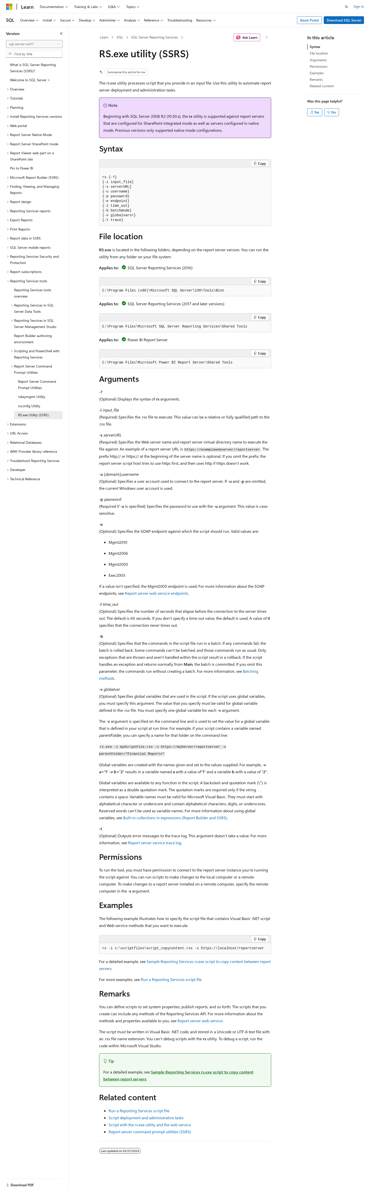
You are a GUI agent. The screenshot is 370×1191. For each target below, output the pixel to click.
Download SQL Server (344, 20)
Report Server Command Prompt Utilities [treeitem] (37, 384)
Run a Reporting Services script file (171, 979)
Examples (317, 72)
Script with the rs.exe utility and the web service (150, 1124)
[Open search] (346, 6)
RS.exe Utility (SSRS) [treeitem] (33, 414)
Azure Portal (309, 20)
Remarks (316, 79)
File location (319, 53)
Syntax (315, 46)
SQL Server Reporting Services (154, 37)
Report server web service (199, 1020)
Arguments (318, 60)
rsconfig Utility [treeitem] (29, 406)
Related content (322, 86)
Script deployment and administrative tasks (146, 1117)
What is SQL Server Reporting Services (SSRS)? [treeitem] (33, 67)
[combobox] (34, 44)
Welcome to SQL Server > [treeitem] (30, 80)
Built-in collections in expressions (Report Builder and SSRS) (175, 817)
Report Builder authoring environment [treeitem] (33, 338)
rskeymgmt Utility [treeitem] (31, 396)
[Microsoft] (9, 7)
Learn (104, 37)
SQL (120, 37)
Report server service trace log (154, 842)
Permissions (318, 66)
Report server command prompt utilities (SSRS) (150, 1131)
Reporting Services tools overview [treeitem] (32, 293)
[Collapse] (61, 33)
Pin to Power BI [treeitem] (21, 168)
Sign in (358, 6)
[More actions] (266, 38)
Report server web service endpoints (156, 593)
